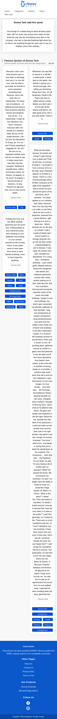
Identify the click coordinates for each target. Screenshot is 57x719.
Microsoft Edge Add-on (28, 691)
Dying (10, 286)
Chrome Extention (28, 687)
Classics (37, 619)
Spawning (10, 307)
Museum (48, 625)
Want (21, 307)
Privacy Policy (28, 672)
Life (21, 207)
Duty (20, 280)
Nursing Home (15, 296)
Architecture (42, 614)
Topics (42, 11)
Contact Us (28, 668)
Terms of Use (28, 675)
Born (22, 275)
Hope (21, 286)
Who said (8, 14)
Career (10, 280)
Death (37, 139)
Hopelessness (15, 291)
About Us (28, 664)
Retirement (20, 302)
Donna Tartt (10, 207)
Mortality (48, 139)
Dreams (37, 625)
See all (51, 63)
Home (7, 11)
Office (9, 302)
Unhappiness (42, 630)
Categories (18, 11)
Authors (31, 11)
